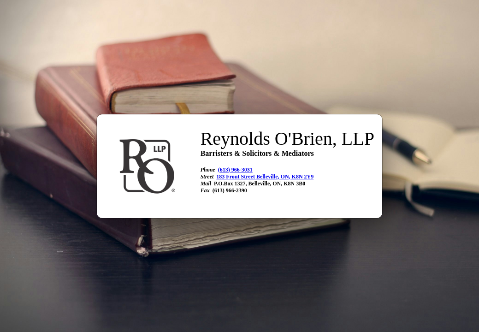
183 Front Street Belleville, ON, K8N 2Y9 (264, 176)
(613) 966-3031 (235, 169)
